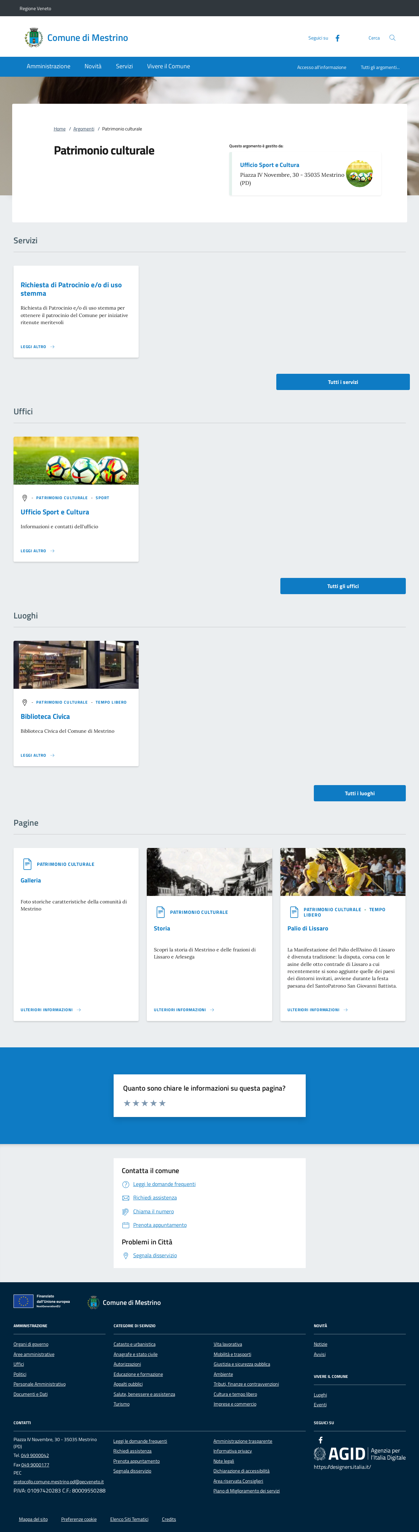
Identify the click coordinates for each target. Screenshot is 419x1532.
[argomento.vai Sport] (103, 497)
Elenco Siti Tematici (129, 1519)
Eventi (320, 1404)
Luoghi (320, 1395)
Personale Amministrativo (40, 1384)
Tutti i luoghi (360, 793)
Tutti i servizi (343, 382)
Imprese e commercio (235, 1404)
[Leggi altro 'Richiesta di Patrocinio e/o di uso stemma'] (38, 346)
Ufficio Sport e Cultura (269, 164)
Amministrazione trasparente (242, 1441)
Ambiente (223, 1374)
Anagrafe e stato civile (136, 1354)
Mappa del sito (33, 1519)
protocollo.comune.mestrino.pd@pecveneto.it (59, 1481)
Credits (169, 1519)
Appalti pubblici (128, 1384)
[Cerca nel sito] (392, 37)
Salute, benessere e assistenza (144, 1394)
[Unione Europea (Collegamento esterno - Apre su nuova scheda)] (44, 1302)
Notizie (320, 1344)
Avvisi (320, 1354)
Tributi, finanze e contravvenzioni (246, 1384)
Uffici (19, 1364)
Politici (20, 1374)
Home (60, 128)
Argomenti (83, 128)
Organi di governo (31, 1344)
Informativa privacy (232, 1451)
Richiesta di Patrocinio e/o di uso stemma (71, 288)
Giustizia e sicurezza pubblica (242, 1364)
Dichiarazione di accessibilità (241, 1471)
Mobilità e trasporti (232, 1354)
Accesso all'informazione (321, 67)
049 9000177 (35, 1464)
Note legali (223, 1461)
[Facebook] (335, 37)
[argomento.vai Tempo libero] (111, 702)
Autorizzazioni (127, 1364)
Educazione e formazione (138, 1374)
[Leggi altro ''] (38, 551)
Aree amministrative (34, 1354)
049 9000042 (35, 1455)
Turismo (122, 1404)
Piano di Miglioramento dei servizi (246, 1490)
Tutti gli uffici (343, 586)
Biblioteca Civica (45, 716)
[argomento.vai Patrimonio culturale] (62, 497)
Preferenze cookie (79, 1519)
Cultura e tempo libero (235, 1394)
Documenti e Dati (31, 1394)
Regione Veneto (35, 8)
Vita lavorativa (228, 1344)
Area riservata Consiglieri (238, 1481)
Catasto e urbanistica (135, 1344)
